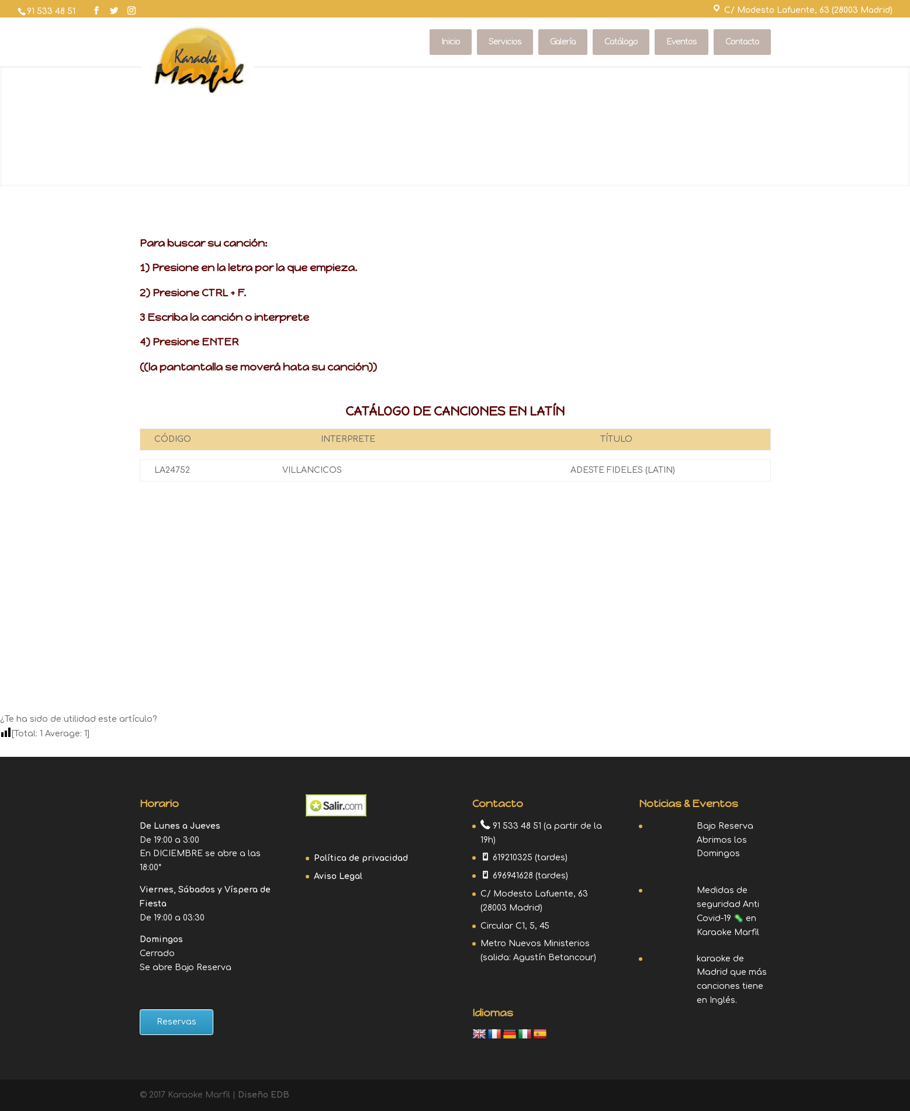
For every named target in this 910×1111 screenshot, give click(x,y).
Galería (563, 41)
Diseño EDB (263, 1095)
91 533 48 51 (51, 11)
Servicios (505, 41)
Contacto (742, 41)
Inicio (450, 41)
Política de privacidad (361, 858)
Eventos (681, 41)
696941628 (513, 875)
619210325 (512, 857)
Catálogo (621, 41)
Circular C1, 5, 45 (514, 926)
